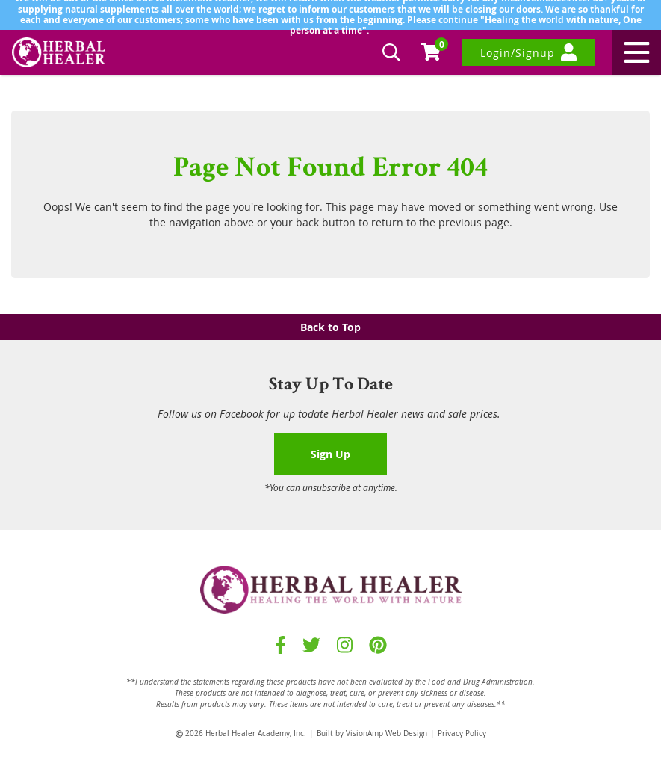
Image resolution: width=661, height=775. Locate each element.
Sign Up (330, 454)
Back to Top (330, 327)
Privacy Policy (462, 733)
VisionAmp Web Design (386, 733)
